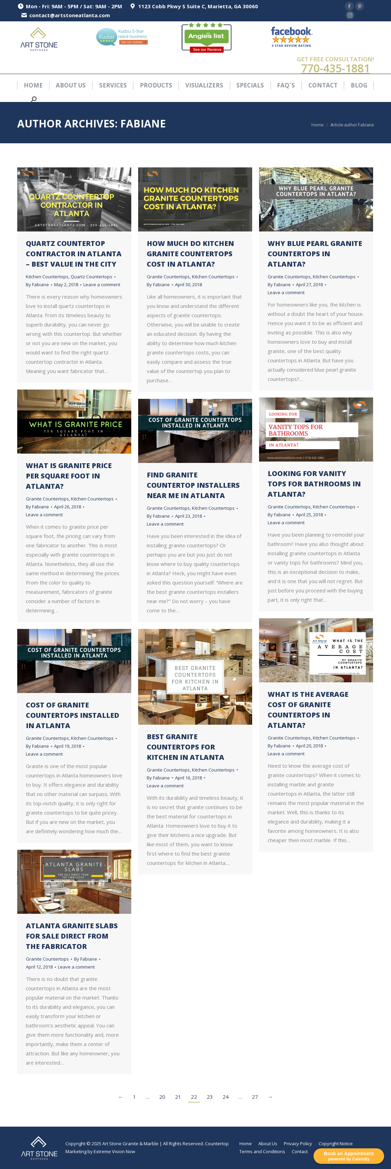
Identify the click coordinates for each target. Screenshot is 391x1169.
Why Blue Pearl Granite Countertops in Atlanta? (315, 254)
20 (162, 1096)
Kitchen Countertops (47, 276)
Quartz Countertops (91, 276)
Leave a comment (101, 284)
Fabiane (143, 123)
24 (226, 1096)
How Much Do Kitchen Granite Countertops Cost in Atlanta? (190, 254)
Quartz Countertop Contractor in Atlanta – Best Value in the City (74, 254)
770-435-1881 (335, 68)
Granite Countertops (168, 276)
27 (255, 1096)
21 (178, 1096)
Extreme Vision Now (114, 1151)
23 (210, 1096)
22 (194, 1096)
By (37, 284)
